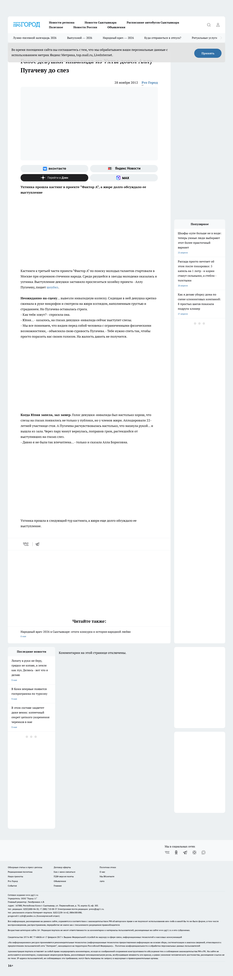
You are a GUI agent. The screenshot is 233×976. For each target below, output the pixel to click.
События (12, 885)
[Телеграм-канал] (185, 852)
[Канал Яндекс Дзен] (54, 177)
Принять (208, 53)
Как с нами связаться (64, 871)
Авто (102, 881)
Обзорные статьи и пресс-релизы (25, 867)
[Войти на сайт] (218, 24)
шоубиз (52, 287)
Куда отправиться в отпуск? (162, 38)
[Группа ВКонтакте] (54, 168)
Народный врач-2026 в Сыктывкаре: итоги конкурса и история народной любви (89, 634)
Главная (58, 885)
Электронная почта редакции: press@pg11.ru (81, 909)
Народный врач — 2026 (118, 38)
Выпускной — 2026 (79, 38)
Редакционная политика (20, 871)
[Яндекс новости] (124, 168)
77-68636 (37, 937)
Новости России (85, 27)
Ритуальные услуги (204, 38)
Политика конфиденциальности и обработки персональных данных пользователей (157, 945)
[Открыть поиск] (208, 24)
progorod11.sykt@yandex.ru (22, 916)
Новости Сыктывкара (100, 22)
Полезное (56, 27)
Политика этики (108, 867)
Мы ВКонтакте (107, 876)
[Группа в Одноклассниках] (176, 852)
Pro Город (150, 82)
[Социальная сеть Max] (124, 177)
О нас (102, 871)
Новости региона (61, 22)
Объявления (116, 27)
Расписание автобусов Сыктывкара (153, 22)
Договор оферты (62, 867)
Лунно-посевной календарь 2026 (35, 38)
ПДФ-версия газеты (64, 876)
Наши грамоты (15, 876)
